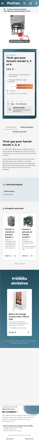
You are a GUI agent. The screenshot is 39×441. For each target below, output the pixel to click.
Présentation (11, 127)
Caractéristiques (26, 127)
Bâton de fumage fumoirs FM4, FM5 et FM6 (19, 316)
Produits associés (19, 132)
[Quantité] (11, 86)
